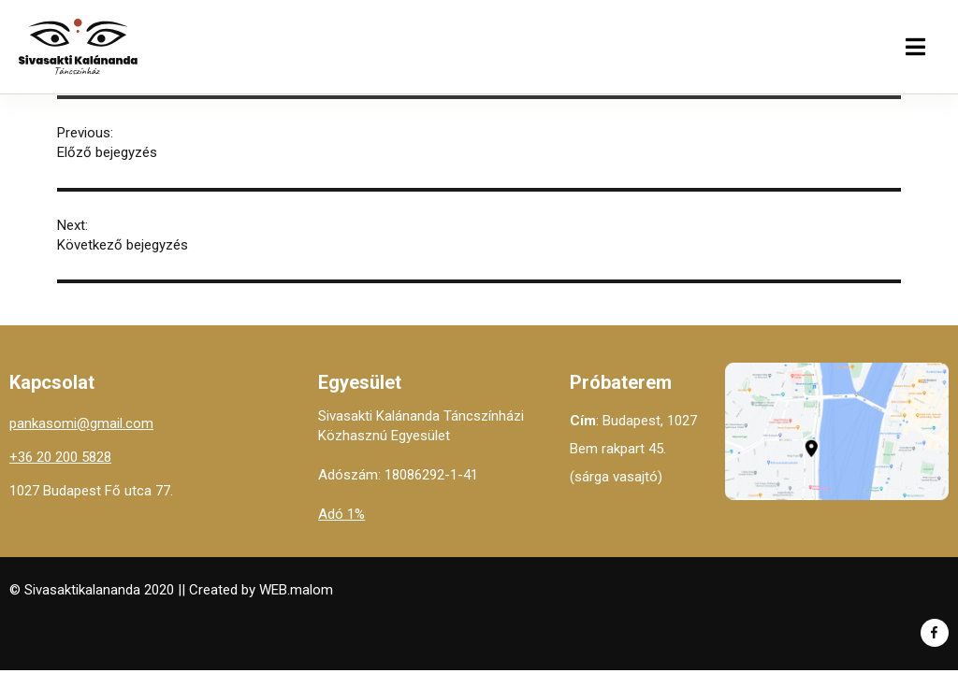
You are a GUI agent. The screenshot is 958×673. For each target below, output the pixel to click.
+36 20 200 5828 (60, 457)
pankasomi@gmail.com (81, 423)
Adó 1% (341, 514)
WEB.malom (296, 589)
